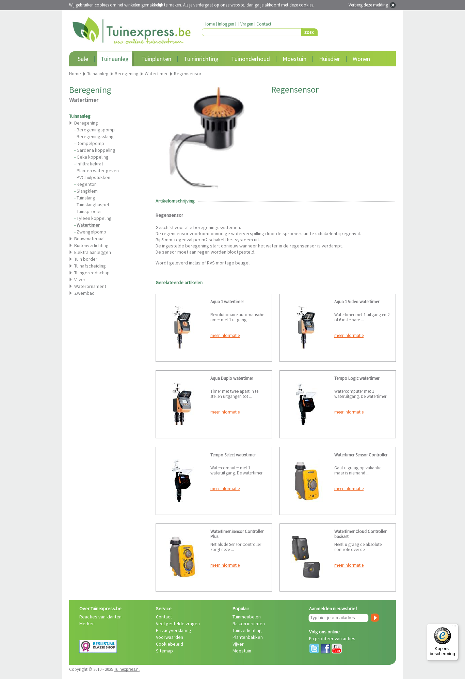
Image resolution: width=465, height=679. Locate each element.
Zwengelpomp (91, 232)
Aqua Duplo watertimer (231, 378)
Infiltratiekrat (90, 164)
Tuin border (85, 259)
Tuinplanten (156, 59)
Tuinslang (86, 198)
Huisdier (329, 59)
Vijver (79, 279)
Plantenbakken (248, 637)
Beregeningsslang (95, 136)
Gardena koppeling (96, 150)
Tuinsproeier (89, 211)
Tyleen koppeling (94, 218)
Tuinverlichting (247, 630)
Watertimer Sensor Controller (360, 455)
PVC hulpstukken (93, 177)
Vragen (246, 24)
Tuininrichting (201, 59)
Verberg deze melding (368, 5)
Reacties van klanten (100, 617)
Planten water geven (98, 170)
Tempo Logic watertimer (356, 378)
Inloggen (226, 24)
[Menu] (454, 628)
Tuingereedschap (92, 273)
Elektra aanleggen (92, 252)
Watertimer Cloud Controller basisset (360, 534)
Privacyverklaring (173, 630)
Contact (263, 24)
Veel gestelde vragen (178, 623)
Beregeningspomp (96, 130)
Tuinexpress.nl (127, 669)
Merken (87, 623)
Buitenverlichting (91, 245)
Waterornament (90, 286)
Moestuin (294, 59)
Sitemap (164, 651)
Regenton (87, 184)
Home (209, 24)
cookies (306, 5)
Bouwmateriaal (89, 239)
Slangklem (87, 191)
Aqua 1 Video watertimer (356, 302)
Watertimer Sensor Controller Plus (236, 534)
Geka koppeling (93, 157)
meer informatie (225, 335)
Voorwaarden (169, 637)
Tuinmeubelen (247, 617)
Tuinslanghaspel (93, 204)
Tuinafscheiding (90, 266)
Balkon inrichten (249, 623)
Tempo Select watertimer (233, 455)
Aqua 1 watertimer (227, 302)
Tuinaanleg (115, 59)
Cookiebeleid (169, 644)
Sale (83, 59)
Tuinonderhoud (250, 59)
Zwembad (84, 293)
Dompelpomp (90, 143)
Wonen (361, 59)
